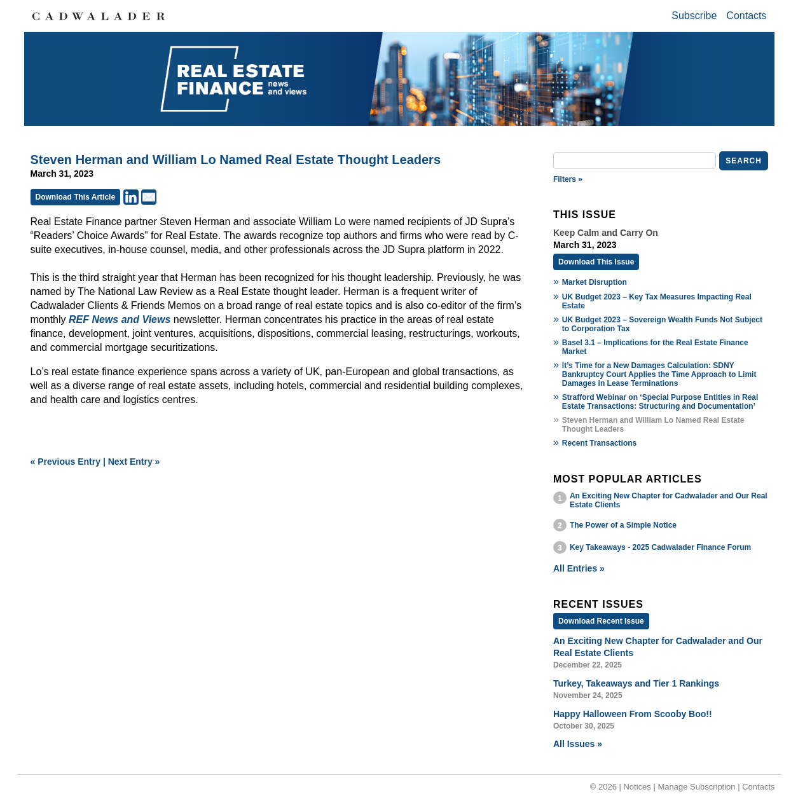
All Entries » (579, 568)
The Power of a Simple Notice (623, 525)
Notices (636, 786)
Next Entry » (134, 461)
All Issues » (577, 744)
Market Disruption (594, 282)
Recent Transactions (599, 443)
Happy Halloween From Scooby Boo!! (632, 714)
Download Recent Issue (601, 621)
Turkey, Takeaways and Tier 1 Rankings (636, 683)
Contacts (746, 15)
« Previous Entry (66, 461)
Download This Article (76, 197)
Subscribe (694, 15)
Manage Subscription (696, 786)
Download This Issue (596, 261)
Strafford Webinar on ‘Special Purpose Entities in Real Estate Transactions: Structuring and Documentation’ (660, 402)
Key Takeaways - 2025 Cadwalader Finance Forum (660, 547)
